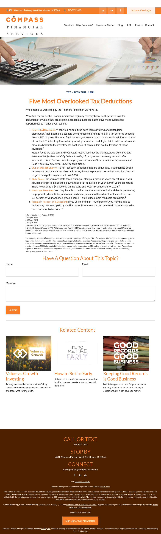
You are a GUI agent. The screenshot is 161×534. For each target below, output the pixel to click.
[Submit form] (13, 310)
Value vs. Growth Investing (22, 376)
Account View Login (141, 3)
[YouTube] (111, 3)
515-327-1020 (72, 3)
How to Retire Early (73, 373)
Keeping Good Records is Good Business (125, 376)
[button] (69, 18)
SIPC (48, 529)
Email (85, 264)
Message (11, 283)
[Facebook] (120, 3)
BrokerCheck (105, 487)
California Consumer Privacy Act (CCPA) (81, 505)
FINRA (43, 529)
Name (9, 264)
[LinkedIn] (102, 3)
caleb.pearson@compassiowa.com (80, 469)
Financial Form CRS (82, 482)
